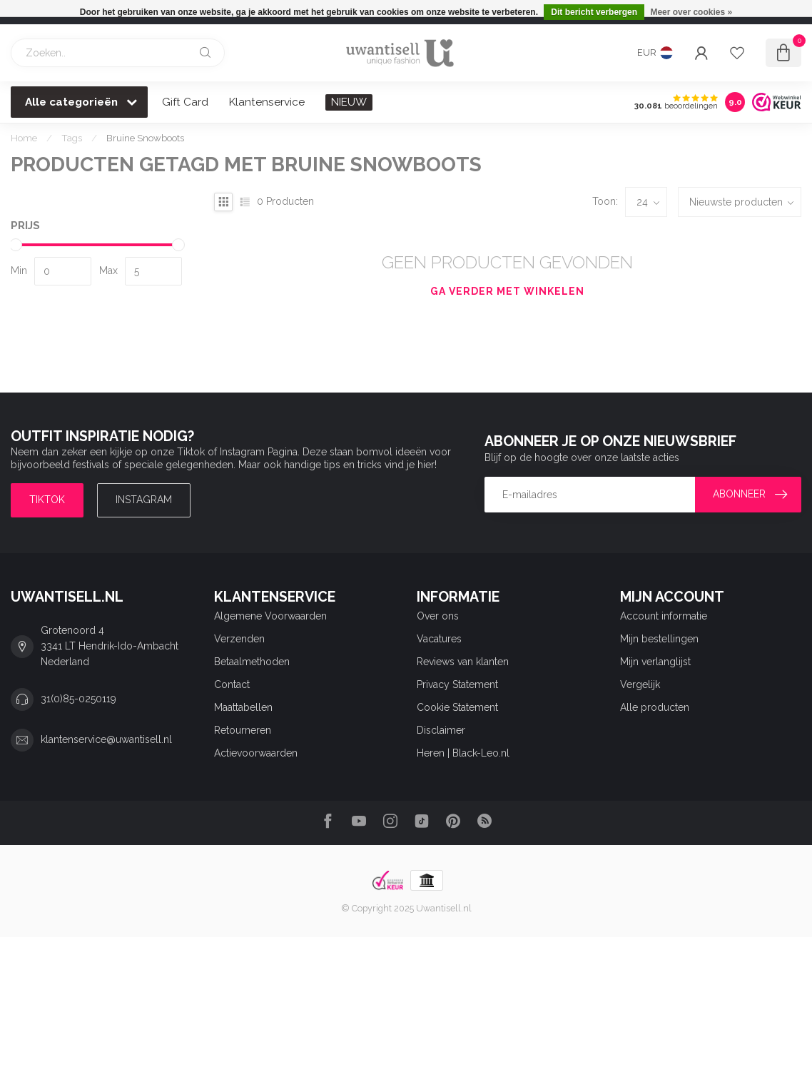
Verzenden (239, 638)
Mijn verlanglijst (655, 661)
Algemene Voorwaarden (270, 616)
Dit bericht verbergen (594, 12)
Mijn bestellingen (659, 638)
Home (24, 137)
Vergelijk (640, 684)
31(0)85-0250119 (78, 698)
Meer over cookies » (691, 12)
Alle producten (654, 707)
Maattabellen (243, 707)
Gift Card (185, 102)
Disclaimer (441, 730)
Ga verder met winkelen (507, 291)
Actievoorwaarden (256, 753)
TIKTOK (47, 499)
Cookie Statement (457, 707)
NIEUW (349, 102)
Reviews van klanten (463, 661)
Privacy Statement (457, 684)
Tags (71, 137)
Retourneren (242, 730)
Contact (232, 684)
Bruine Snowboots (145, 137)
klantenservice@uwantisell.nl (106, 739)
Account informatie (663, 616)
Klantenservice (267, 102)
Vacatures (439, 638)
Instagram (144, 499)
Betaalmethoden (252, 661)
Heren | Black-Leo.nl (463, 753)
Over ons (438, 616)
